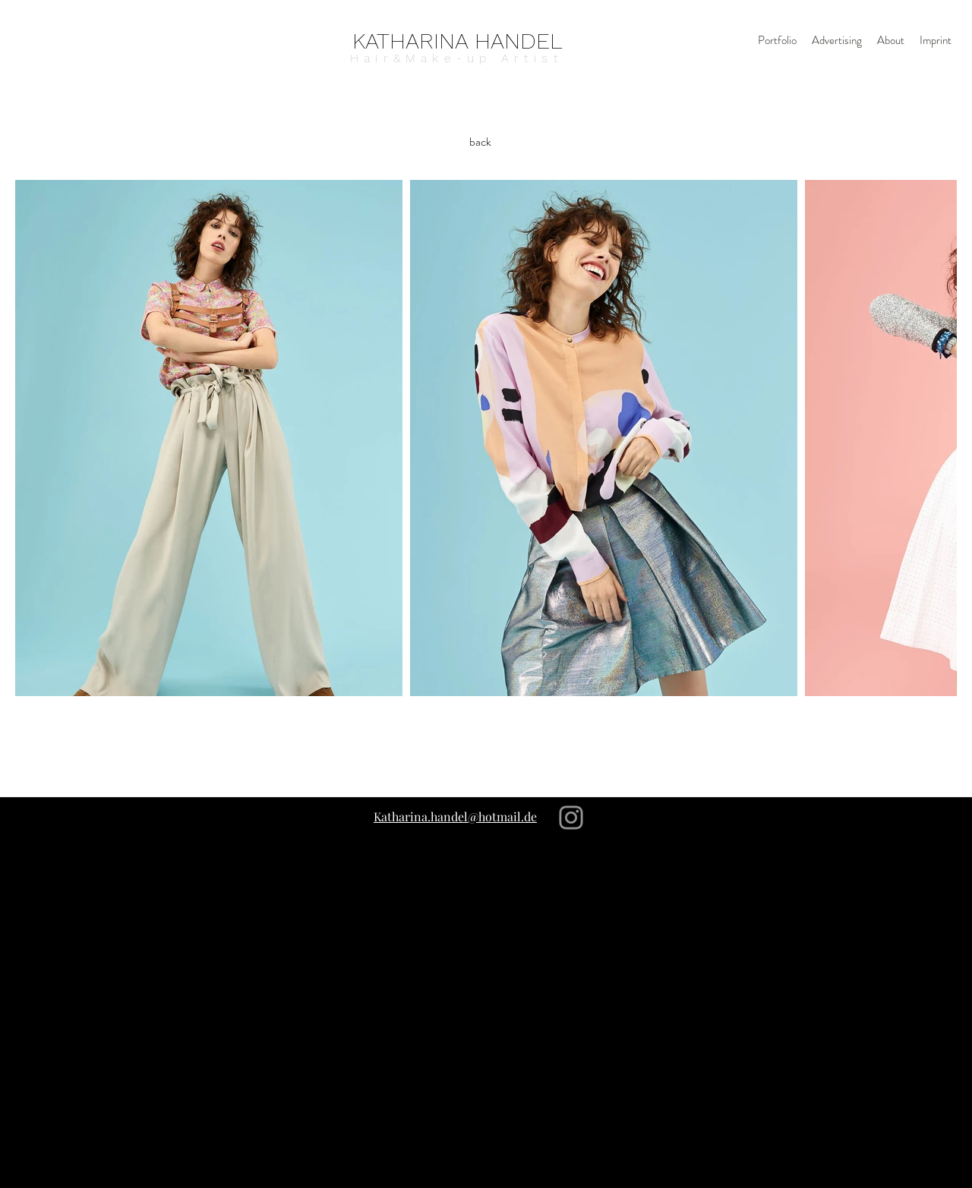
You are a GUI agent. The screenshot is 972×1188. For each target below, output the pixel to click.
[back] (480, 142)
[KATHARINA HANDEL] (457, 40)
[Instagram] (571, 817)
